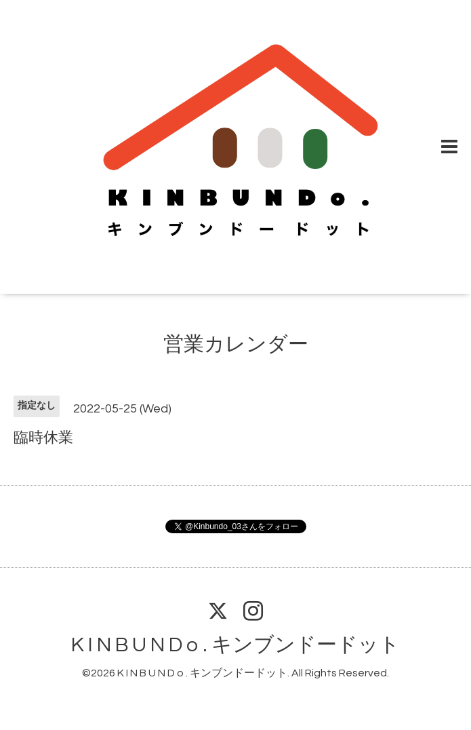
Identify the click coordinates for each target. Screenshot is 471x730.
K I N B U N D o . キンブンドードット (235, 644)
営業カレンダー (235, 344)
